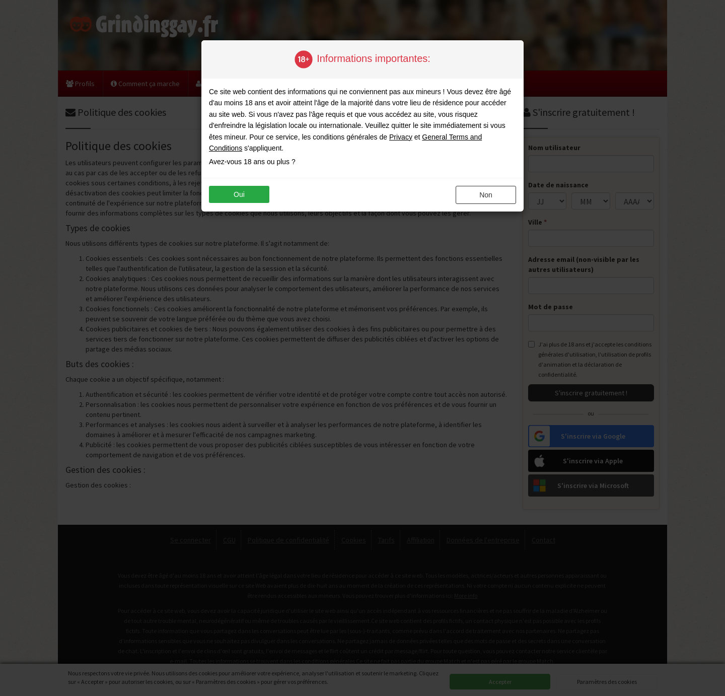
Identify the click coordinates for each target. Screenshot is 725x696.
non (485, 195)
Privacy (400, 137)
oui (239, 194)
